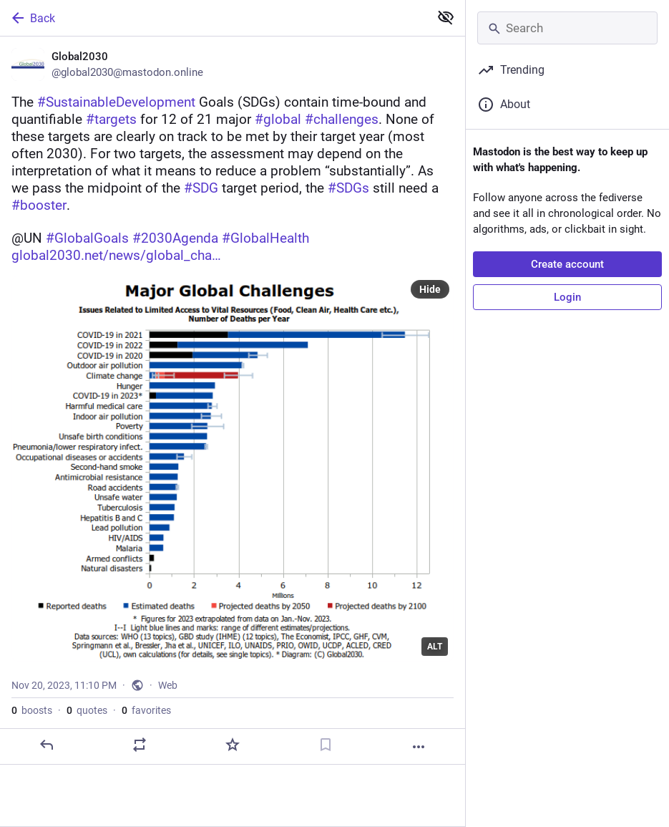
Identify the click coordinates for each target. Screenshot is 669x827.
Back (32, 17)
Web (167, 685)
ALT (434, 647)
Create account (567, 264)
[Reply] (46, 744)
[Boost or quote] (139, 744)
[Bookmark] (325, 744)
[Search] (567, 27)
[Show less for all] (445, 17)
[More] (418, 746)
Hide (430, 289)
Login (567, 297)
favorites (146, 710)
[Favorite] (232, 744)
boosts (31, 710)
